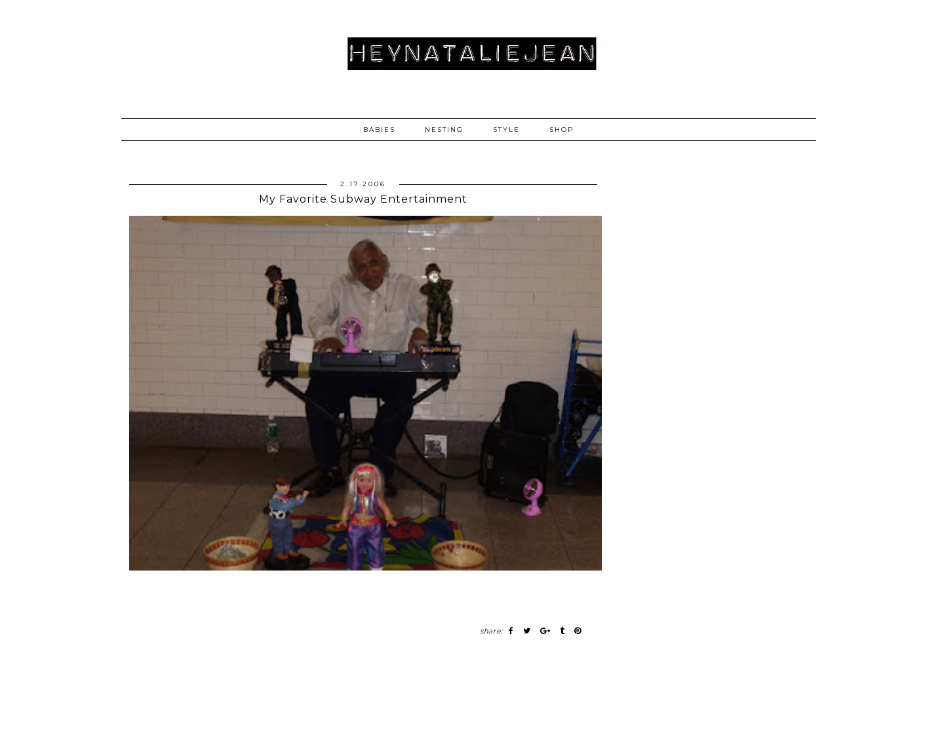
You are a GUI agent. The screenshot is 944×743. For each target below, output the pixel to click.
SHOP (561, 129)
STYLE (506, 129)
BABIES (379, 129)
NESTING (444, 129)
